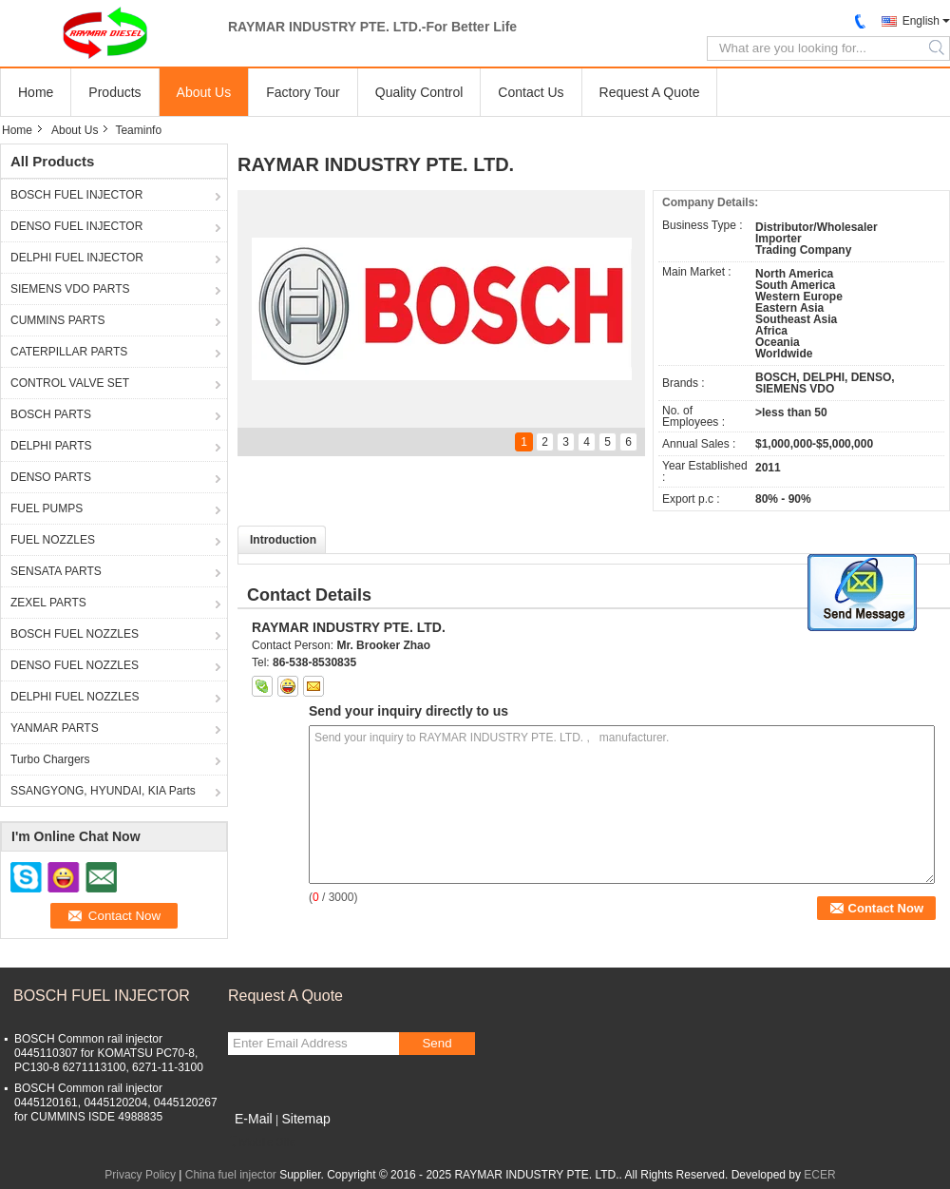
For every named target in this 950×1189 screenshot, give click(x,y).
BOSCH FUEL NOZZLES (74, 634)
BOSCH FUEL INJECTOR (76, 194)
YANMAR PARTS (54, 728)
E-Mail (254, 1118)
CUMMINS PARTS (57, 320)
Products (114, 92)
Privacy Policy (140, 1174)
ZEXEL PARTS (48, 602)
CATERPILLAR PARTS (68, 351)
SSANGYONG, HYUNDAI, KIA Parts (103, 790)
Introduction (283, 540)
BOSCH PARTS (50, 414)
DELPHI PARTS (51, 445)
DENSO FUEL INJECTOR (76, 226)
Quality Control (419, 92)
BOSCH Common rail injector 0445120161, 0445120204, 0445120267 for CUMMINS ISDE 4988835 (116, 1102)
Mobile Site (261, 1142)
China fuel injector (230, 1174)
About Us (204, 92)
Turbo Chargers (50, 759)
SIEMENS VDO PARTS (70, 289)
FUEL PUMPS (46, 508)
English (921, 21)
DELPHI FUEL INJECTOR (76, 257)
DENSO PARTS (50, 477)
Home (35, 92)
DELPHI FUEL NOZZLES (75, 696)
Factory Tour (303, 92)
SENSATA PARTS (56, 571)
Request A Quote (649, 92)
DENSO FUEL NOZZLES (74, 665)
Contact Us (530, 92)
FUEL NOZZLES (52, 540)
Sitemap (305, 1118)
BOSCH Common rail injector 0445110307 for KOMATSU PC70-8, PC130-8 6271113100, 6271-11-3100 (108, 1053)
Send (436, 1043)
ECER (819, 1174)
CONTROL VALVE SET (69, 383)
